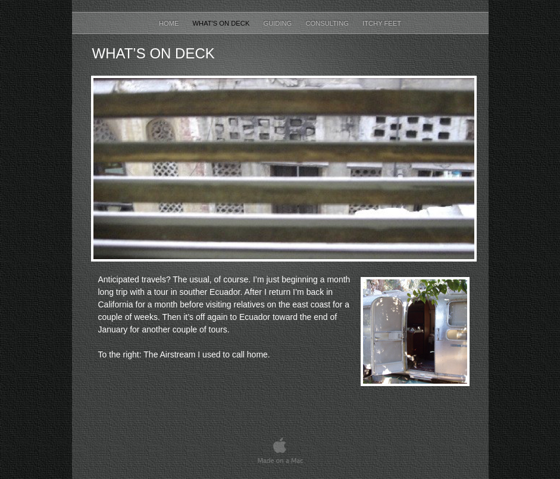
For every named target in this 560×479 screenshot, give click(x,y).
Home (170, 23)
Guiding (278, 23)
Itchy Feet (381, 23)
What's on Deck (222, 23)
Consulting (328, 23)
